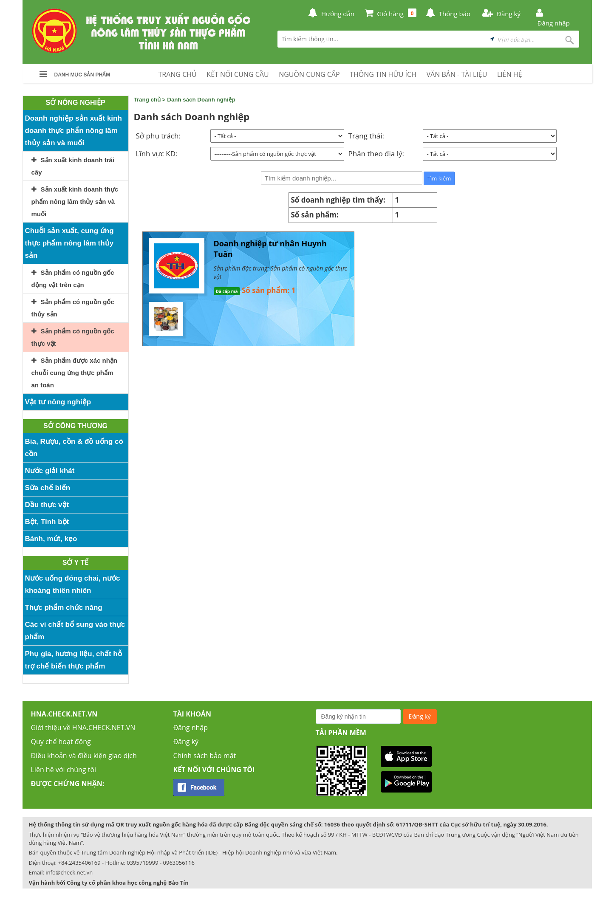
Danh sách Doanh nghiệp (201, 99)
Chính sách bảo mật (204, 755)
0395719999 (142, 862)
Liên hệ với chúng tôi (63, 769)
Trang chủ (147, 99)
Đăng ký (186, 741)
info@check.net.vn (69, 872)
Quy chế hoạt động (61, 741)
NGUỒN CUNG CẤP (309, 74)
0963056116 (179, 862)
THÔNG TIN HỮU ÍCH (383, 74)
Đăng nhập (190, 727)
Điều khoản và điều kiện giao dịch (84, 755)
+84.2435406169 (79, 862)
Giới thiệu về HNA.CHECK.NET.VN (83, 727)
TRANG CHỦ (177, 74)
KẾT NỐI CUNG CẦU (238, 74)
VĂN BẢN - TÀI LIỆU (457, 74)
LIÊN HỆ (509, 74)
